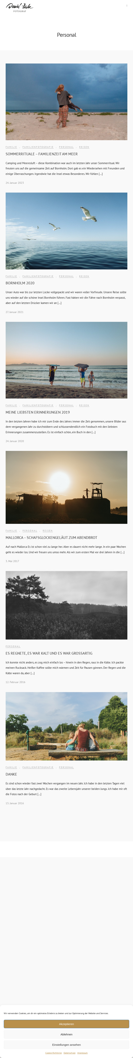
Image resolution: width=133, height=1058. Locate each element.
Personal (66, 146)
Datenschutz (69, 1052)
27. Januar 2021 (15, 312)
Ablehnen (66, 1034)
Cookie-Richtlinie (53, 1052)
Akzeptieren (66, 1024)
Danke (11, 774)
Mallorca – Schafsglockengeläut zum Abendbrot (51, 537)
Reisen (84, 146)
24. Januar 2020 (15, 441)
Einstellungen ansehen (66, 1044)
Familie (11, 146)
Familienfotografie (38, 146)
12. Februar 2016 (15, 682)
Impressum (82, 1052)
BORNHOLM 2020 (20, 283)
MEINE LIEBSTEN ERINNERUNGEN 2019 (38, 412)
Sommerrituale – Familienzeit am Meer (42, 153)
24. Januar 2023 (15, 182)
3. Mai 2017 (12, 561)
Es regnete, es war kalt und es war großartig (49, 653)
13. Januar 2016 (15, 803)
